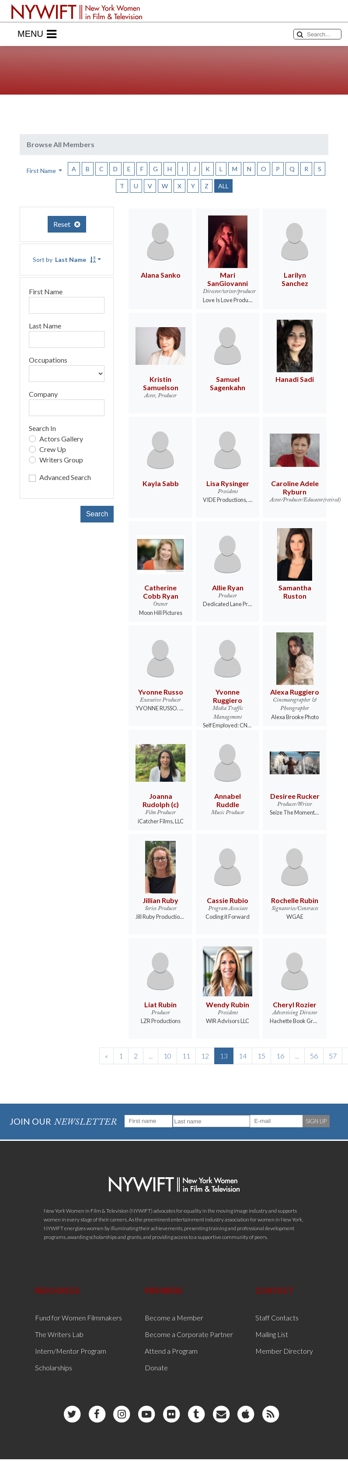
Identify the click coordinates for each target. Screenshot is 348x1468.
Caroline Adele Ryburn (295, 487)
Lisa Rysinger (227, 483)
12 (205, 1056)
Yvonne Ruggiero (227, 696)
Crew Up (52, 449)
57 (333, 1056)
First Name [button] (42, 170)
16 (280, 1056)
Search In (42, 428)
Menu (36, 34)
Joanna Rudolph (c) (161, 800)
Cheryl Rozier (295, 1004)
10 (167, 1056)
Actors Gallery (61, 438)
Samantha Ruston (294, 591)
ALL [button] (223, 186)
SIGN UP (316, 1121)
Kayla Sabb (161, 483)
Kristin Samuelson (160, 383)
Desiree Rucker (295, 796)
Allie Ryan (228, 587)
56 (314, 1056)
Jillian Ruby (160, 900)
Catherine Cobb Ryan (160, 591)
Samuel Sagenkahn (227, 383)
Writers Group (61, 459)
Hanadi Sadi (294, 379)
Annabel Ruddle (227, 800)
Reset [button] (66, 224)
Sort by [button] (64, 259)
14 (243, 1056)
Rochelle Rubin (294, 900)
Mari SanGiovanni (227, 279)
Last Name (45, 325)
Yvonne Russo (160, 692)
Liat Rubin (160, 1004)
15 (261, 1056)
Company (43, 394)
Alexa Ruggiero (294, 692)
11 (186, 1056)
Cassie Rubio (227, 900)
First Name (46, 291)
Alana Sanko (161, 275)
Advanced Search (65, 477)
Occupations (48, 360)
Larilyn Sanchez (295, 279)
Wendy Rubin (227, 1004)
